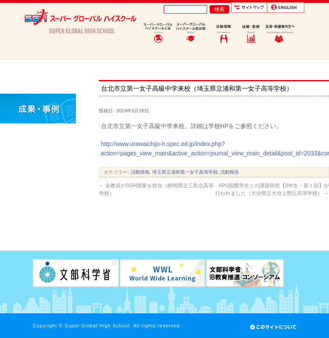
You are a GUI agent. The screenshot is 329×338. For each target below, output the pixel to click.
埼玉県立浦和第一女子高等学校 (185, 172)
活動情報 (140, 172)
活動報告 (229, 172)
